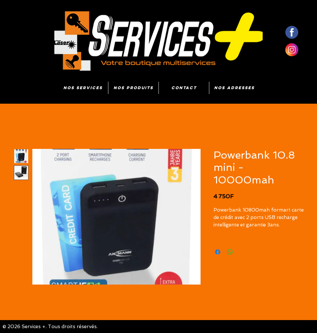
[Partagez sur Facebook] (218, 252)
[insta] (291, 49)
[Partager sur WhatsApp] (230, 252)
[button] (133, 88)
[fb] (291, 32)
